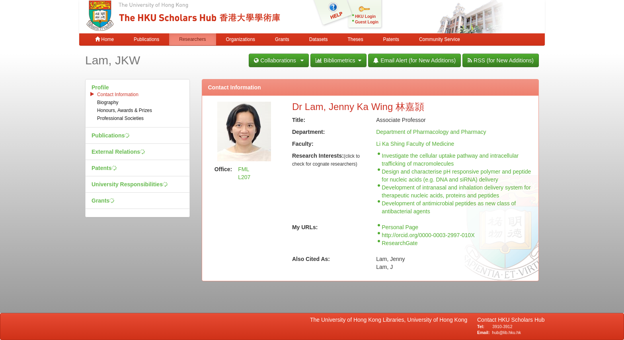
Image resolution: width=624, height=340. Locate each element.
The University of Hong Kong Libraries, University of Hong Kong (390, 320)
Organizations (240, 39)
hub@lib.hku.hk (506, 332)
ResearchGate (399, 243)
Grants (282, 39)
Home (104, 39)
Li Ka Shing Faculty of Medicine (415, 144)
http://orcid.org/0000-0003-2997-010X (428, 235)
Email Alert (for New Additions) (414, 60)
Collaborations (279, 60)
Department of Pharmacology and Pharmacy (431, 132)
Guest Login (366, 22)
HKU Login (365, 16)
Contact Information (117, 94)
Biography (108, 102)
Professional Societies (120, 118)
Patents (391, 39)
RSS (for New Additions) (501, 60)
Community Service (439, 39)
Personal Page (400, 227)
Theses (355, 39)
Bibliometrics (338, 60)
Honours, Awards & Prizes (124, 110)
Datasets (318, 39)
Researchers (192, 39)
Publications (146, 39)
